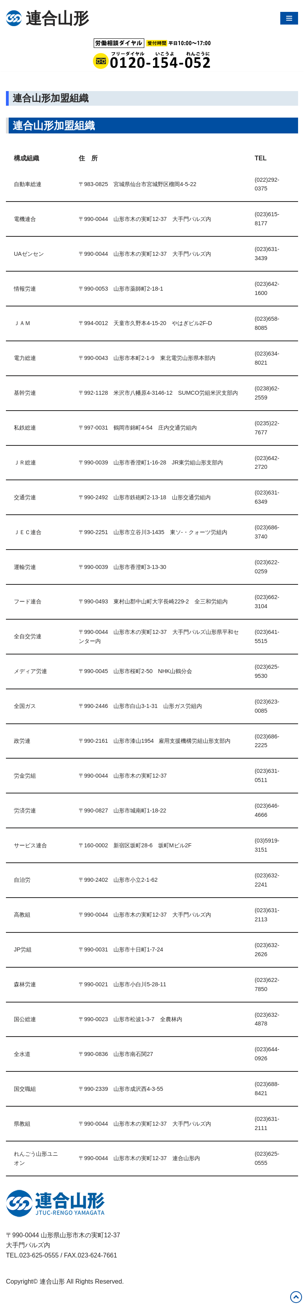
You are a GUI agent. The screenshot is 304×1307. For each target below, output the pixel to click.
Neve (13, 1299)
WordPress (76, 1299)
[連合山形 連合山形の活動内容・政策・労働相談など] (47, 18)
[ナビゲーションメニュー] (289, 18)
